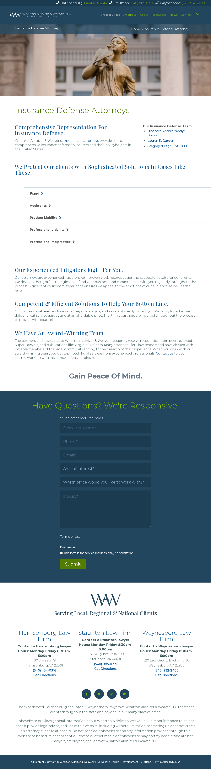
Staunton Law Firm (105, 632)
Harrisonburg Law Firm (44, 636)
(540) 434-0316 (95, 3)
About (144, 14)
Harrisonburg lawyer (54, 646)
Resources (159, 14)
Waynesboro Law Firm (166, 636)
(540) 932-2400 (193, 3)
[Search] (197, 14)
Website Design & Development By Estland (125, 761)
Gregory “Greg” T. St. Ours (167, 146)
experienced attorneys (80, 141)
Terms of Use (161, 761)
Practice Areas (110, 14)
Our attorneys (26, 277)
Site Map (175, 761)
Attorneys (129, 14)
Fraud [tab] (36, 193)
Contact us (164, 353)
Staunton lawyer (114, 640)
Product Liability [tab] (45, 218)
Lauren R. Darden (160, 141)
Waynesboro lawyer (175, 646)
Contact (186, 14)
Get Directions (44, 675)
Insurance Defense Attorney (37, 28)
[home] (40, 15)
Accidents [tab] (40, 206)
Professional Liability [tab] (49, 230)
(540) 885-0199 (141, 3)
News (173, 14)
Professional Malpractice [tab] (52, 242)
